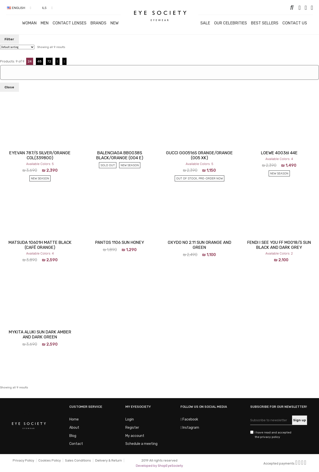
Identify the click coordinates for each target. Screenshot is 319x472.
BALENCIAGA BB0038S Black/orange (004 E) (119, 155)
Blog (72, 436)
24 (30, 61)
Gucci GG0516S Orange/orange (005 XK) (199, 155)
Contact (76, 444)
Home (74, 419)
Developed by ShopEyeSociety (159, 466)
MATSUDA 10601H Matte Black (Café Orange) (40, 245)
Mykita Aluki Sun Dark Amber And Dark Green (40, 334)
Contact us (294, 23)
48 (39, 61)
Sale (205, 23)
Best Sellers (264, 23)
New (114, 23)
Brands (98, 23)
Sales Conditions (78, 460)
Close (9, 87)
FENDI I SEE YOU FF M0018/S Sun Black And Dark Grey (279, 245)
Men (45, 23)
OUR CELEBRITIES (230, 23)
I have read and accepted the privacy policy (273, 435)
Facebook (189, 419)
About (74, 427)
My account (134, 436)
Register (132, 427)
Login (129, 419)
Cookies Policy (49, 460)
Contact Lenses (69, 23)
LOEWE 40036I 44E (279, 152)
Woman (29, 23)
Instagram (189, 427)
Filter (9, 39)
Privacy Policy (23, 460)
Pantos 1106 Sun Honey (119, 242)
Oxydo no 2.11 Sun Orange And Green (199, 245)
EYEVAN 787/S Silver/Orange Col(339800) (40, 155)
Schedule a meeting (141, 444)
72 (49, 61)
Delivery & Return (108, 460)
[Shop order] (17, 47)
